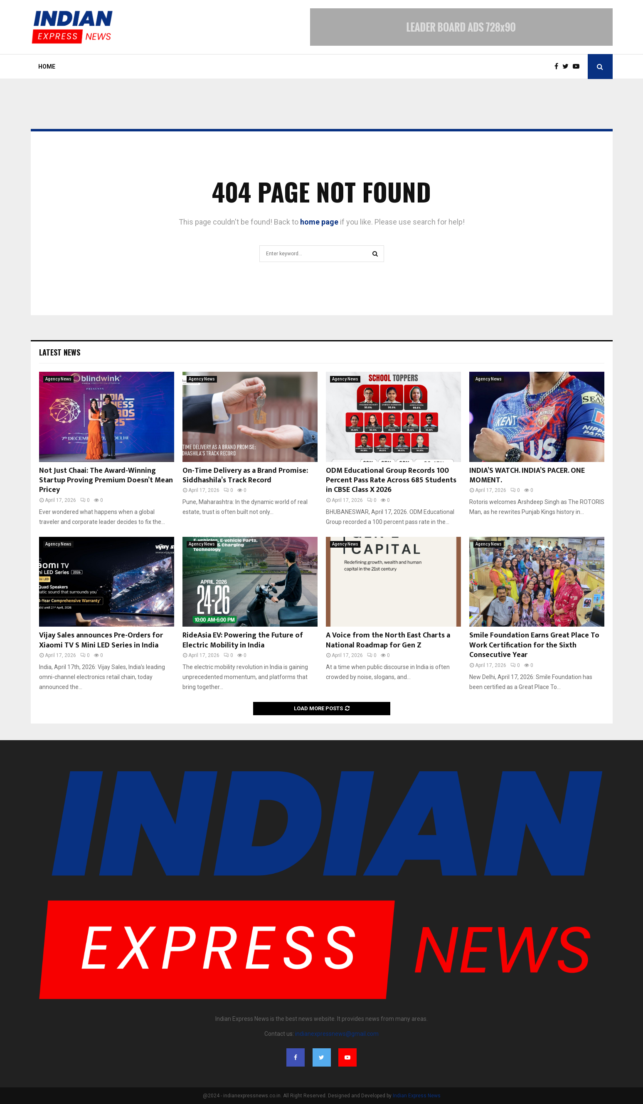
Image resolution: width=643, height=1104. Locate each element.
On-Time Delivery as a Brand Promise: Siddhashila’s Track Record (245, 475)
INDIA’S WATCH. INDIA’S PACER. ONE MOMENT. (527, 475)
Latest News (59, 352)
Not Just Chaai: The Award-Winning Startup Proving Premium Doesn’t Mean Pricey (106, 480)
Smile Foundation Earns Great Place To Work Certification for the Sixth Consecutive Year (534, 645)
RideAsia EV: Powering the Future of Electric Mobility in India (242, 640)
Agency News (58, 379)
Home (46, 66)
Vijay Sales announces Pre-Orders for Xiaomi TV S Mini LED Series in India (101, 640)
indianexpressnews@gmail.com (337, 1033)
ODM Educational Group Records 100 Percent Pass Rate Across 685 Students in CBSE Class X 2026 (391, 480)
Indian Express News (417, 1096)
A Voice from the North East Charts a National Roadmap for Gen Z (388, 640)
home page (319, 221)
